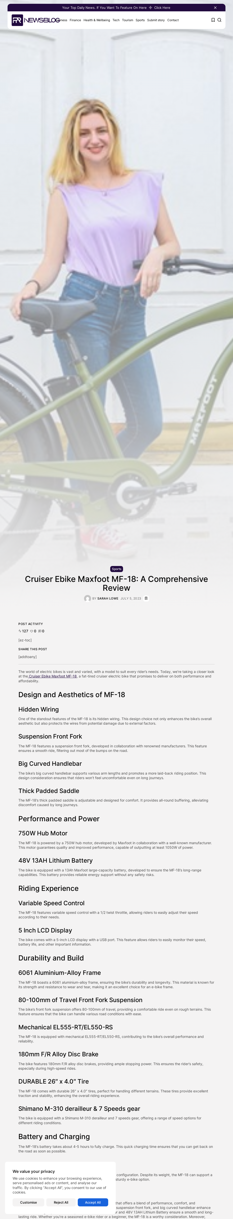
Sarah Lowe (108, 598)
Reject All (61, 1202)
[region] (60, 1188)
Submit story (156, 20)
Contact (173, 20)
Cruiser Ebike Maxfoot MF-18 (52, 676)
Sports (140, 20)
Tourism (127, 20)
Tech (116, 20)
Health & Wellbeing (97, 20)
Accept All (93, 1202)
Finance (75, 20)
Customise (28, 1202)
